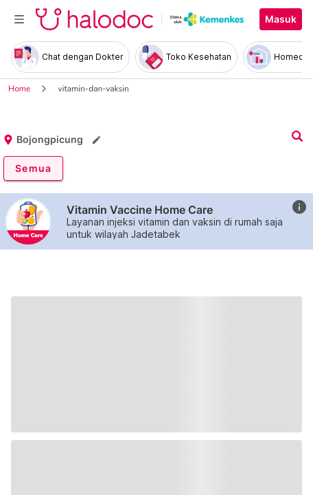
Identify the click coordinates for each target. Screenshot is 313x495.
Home (19, 88)
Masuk (281, 19)
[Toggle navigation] (19, 19)
